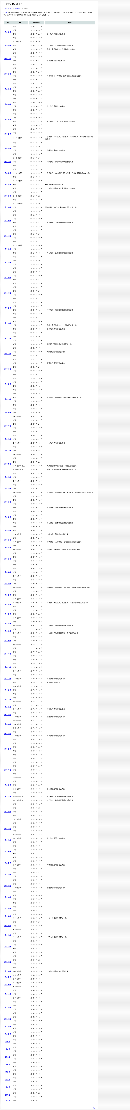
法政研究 (17, 8)
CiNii (5, 12)
